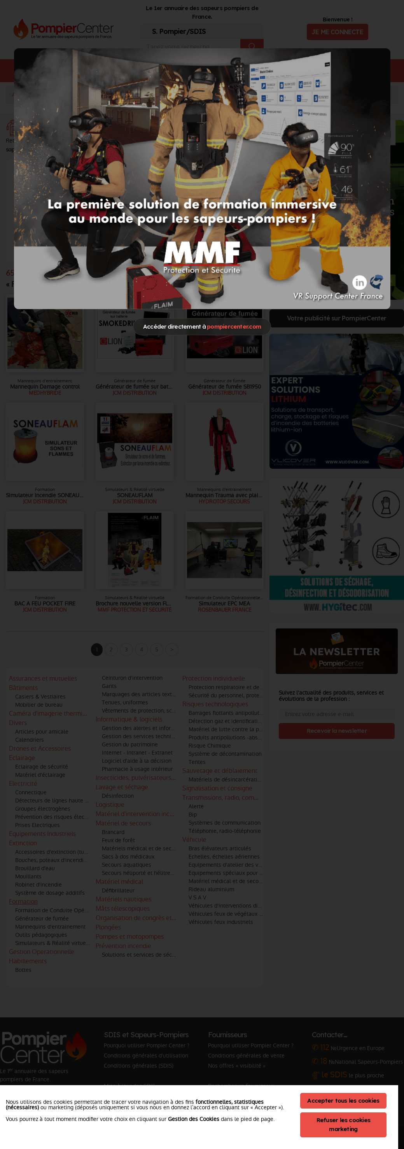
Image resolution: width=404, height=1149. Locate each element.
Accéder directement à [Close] (202, 326)
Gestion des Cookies (193, 1119)
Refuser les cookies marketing (344, 1124)
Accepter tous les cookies (343, 1100)
